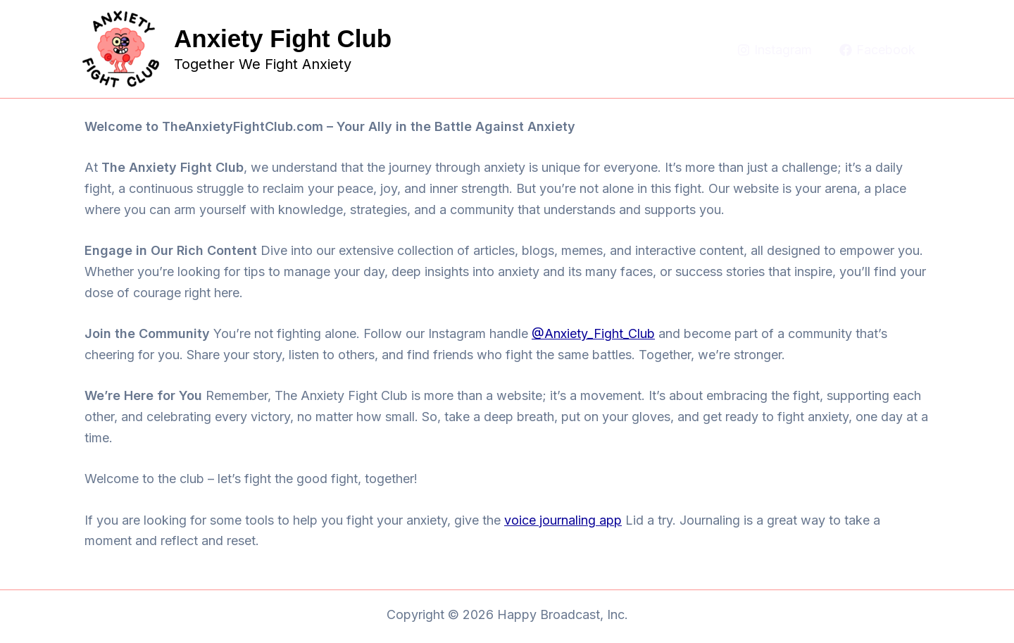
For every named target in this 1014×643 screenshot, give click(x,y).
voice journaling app (563, 520)
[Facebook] (877, 50)
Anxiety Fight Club (283, 38)
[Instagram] (774, 50)
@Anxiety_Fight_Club (593, 333)
